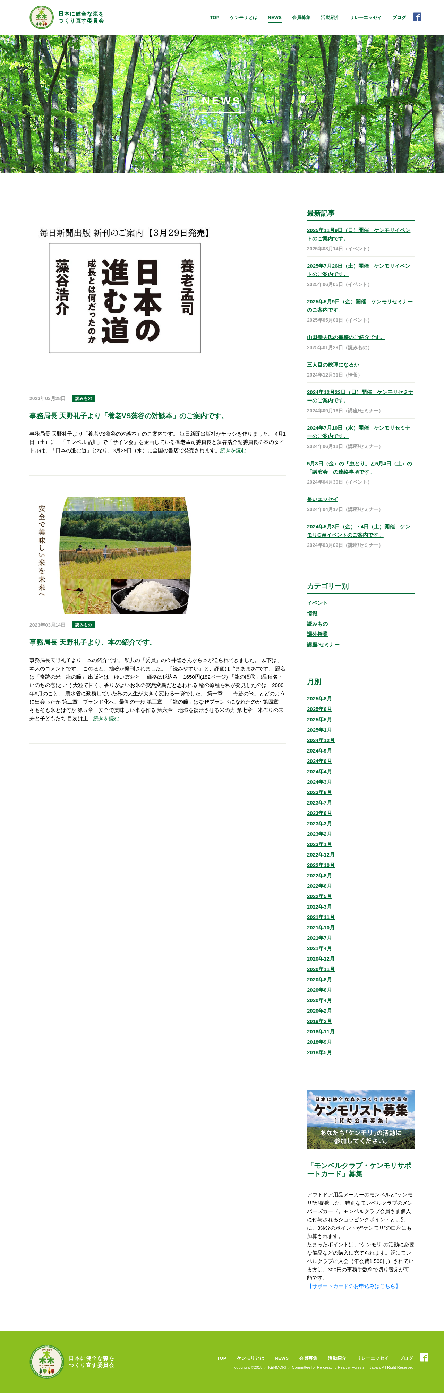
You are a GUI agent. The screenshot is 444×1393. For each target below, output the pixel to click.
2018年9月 (319, 1042)
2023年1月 (319, 844)
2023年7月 (319, 803)
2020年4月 (319, 1000)
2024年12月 (321, 740)
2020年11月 (321, 969)
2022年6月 (319, 886)
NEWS (275, 17)
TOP (214, 17)
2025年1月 (319, 730)
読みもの (317, 624)
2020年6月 (319, 990)
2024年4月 (319, 771)
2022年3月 (319, 907)
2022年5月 (319, 896)
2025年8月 (319, 699)
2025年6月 (319, 709)
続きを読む (233, 450)
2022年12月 (321, 855)
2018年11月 (321, 1031)
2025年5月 (319, 719)
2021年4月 (319, 948)
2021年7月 (319, 938)
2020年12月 (321, 959)
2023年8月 (319, 792)
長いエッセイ (322, 499)
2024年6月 (319, 761)
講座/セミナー (323, 644)
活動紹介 (330, 17)
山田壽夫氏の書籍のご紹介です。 (346, 337)
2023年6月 (319, 813)
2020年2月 (319, 1011)
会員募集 (301, 17)
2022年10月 (321, 865)
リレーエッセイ (366, 17)
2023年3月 (319, 823)
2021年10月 (321, 927)
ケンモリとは (244, 17)
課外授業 (317, 634)
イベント (317, 603)
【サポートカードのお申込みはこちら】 (354, 1286)
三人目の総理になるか (333, 365)
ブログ (399, 17)
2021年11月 (321, 917)
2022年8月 (319, 875)
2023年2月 (319, 834)
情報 (312, 613)
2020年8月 (319, 979)
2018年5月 (319, 1052)
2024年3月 (319, 782)
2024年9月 (319, 751)
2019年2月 (319, 1021)
